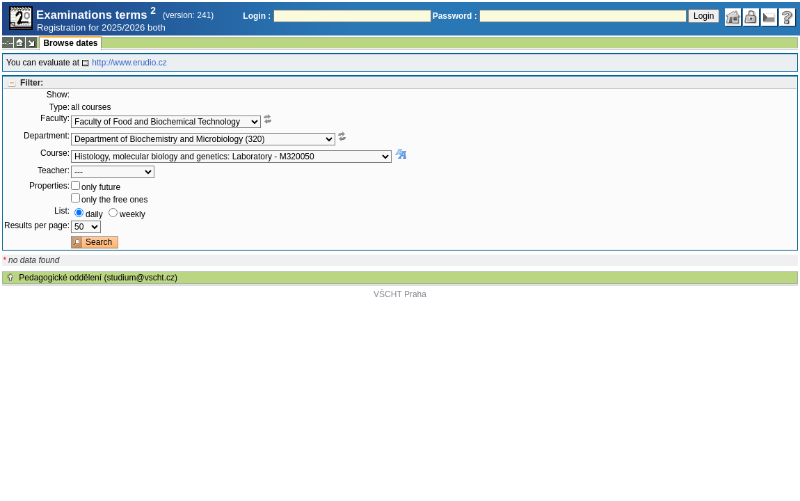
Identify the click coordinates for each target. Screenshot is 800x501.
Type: (59, 107)
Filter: (31, 83)
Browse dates (70, 43)
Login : (257, 16)
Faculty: (55, 118)
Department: (47, 136)
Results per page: (37, 225)
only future (100, 187)
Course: (55, 153)
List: (62, 211)
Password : (455, 16)
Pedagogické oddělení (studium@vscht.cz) (98, 278)
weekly (132, 214)
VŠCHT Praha (400, 294)
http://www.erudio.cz (129, 62)
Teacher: (54, 170)
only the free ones (114, 200)
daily (94, 214)
